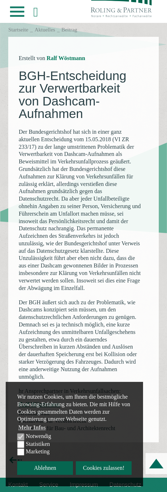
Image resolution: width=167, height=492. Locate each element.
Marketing (33, 452)
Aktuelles (45, 30)
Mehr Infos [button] (32, 427)
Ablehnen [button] (45, 468)
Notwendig (34, 436)
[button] (17, 14)
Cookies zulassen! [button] (103, 468)
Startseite (18, 30)
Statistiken (33, 444)
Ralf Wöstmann (65, 58)
